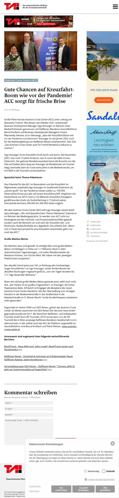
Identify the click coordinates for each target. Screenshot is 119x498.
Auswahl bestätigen (83, 489)
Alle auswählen (105, 489)
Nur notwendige (61, 489)
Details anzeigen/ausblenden (101, 479)
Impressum (34, 491)
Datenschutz (35, 486)
